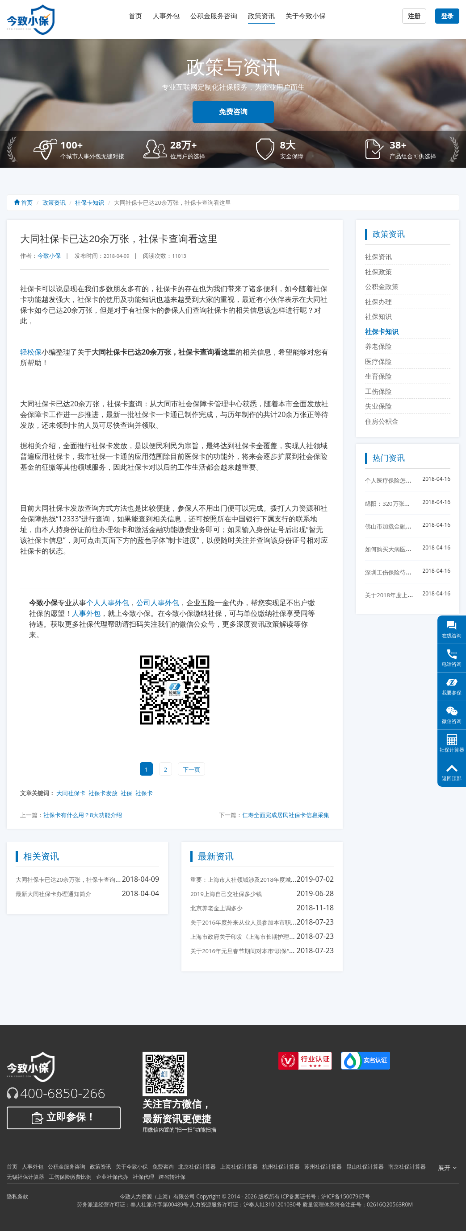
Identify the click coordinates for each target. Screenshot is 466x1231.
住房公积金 (382, 421)
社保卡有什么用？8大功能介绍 (82, 815)
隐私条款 (17, 1196)
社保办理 (378, 301)
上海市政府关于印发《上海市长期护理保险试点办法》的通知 (268, 937)
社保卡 (144, 793)
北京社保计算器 (197, 1166)
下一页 (191, 769)
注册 (414, 16)
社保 (126, 793)
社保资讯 (378, 256)
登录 (447, 16)
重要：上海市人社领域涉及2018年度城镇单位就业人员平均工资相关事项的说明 (292, 880)
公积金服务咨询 (213, 16)
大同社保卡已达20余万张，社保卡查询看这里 (74, 880)
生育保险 (378, 376)
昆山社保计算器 (365, 1166)
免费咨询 (233, 112)
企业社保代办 (112, 1177)
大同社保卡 (70, 793)
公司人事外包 (157, 602)
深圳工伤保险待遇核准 (394, 572)
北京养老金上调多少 (216, 908)
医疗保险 (378, 361)
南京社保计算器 (407, 1166)
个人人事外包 (107, 602)
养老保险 (378, 346)
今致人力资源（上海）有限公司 (157, 1196)
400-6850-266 (62, 1093)
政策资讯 (261, 16)
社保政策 (378, 271)
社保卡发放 (103, 793)
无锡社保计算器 (25, 1177)
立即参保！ (64, 1117)
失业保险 (378, 405)
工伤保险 (378, 391)
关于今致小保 (305, 16)
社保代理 (143, 1177)
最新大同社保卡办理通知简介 (53, 894)
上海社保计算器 (239, 1166)
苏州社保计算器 (323, 1166)
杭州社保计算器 (281, 1166)
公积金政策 (382, 286)
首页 (135, 16)
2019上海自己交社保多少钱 (226, 894)
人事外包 (166, 16)
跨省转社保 (172, 1177)
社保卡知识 (89, 202)
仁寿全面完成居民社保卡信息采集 (285, 815)
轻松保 (31, 352)
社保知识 (378, 316)
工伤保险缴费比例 (70, 1177)
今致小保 (49, 256)
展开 (447, 1167)
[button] (82, 149)
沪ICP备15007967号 (345, 1196)
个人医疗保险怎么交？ (394, 480)
